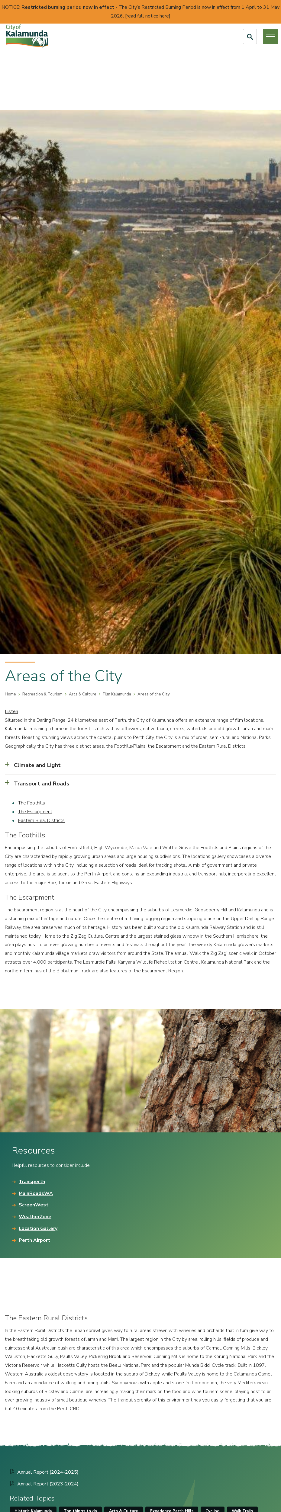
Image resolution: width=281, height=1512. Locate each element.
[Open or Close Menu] (270, 36)
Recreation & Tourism (42, 694)
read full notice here (148, 16)
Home (10, 694)
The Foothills (31, 803)
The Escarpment (35, 811)
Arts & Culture (82, 694)
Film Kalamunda (117, 694)
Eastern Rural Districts (41, 820)
